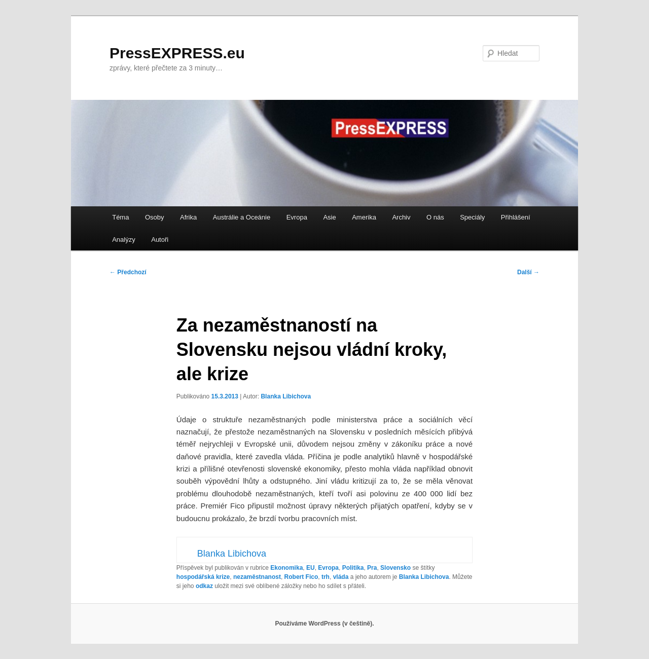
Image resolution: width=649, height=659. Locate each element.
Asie (329, 217)
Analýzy (123, 239)
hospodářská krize (203, 576)
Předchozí (128, 272)
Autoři (159, 239)
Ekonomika (286, 567)
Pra (372, 567)
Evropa (296, 217)
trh (325, 576)
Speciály (472, 217)
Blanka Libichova (286, 396)
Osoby (154, 217)
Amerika (364, 217)
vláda (341, 576)
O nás (435, 217)
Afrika (188, 217)
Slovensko (395, 567)
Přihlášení (515, 217)
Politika (353, 567)
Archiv (401, 217)
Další (528, 272)
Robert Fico (301, 576)
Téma (120, 217)
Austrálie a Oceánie (241, 217)
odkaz (204, 586)
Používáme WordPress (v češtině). (324, 623)
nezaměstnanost (257, 576)
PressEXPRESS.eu (177, 53)
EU (310, 567)
